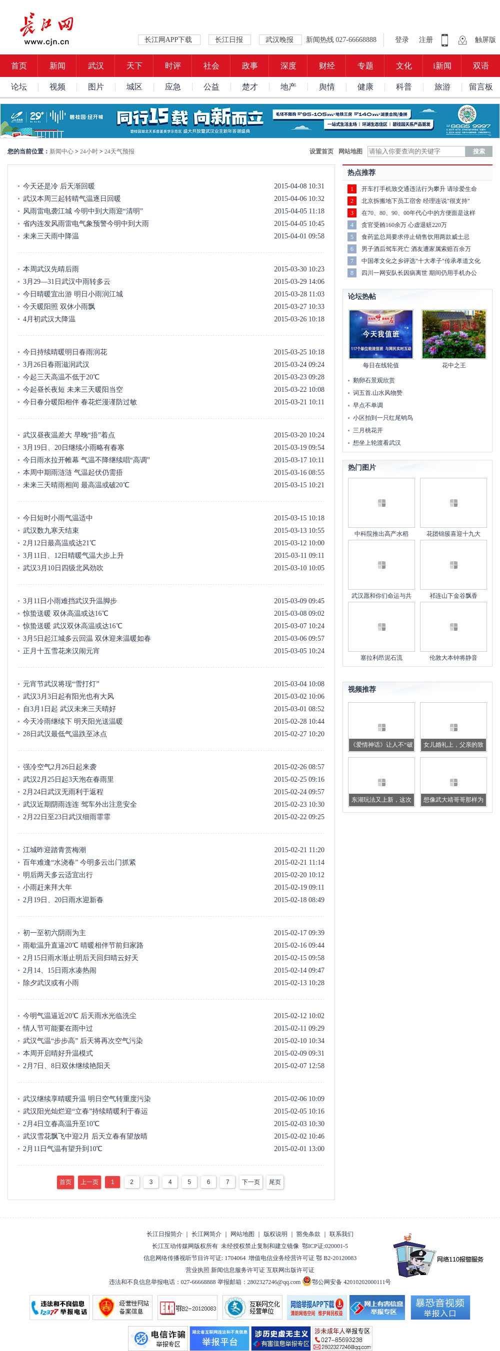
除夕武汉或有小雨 (51, 983)
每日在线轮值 (381, 365)
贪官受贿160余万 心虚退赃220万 (404, 224)
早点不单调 (368, 405)
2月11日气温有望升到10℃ (62, 1149)
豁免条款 (308, 1234)
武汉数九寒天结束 (51, 530)
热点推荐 (362, 172)
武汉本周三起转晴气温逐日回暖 (72, 198)
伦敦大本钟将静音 (454, 657)
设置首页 (322, 151)
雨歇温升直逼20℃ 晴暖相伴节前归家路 (83, 945)
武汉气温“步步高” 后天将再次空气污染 (83, 1041)
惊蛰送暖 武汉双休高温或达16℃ (72, 626)
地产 (288, 86)
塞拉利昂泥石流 (381, 657)
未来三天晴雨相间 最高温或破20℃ (76, 485)
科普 (404, 86)
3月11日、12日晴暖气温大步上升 (73, 555)
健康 (366, 86)
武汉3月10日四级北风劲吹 (63, 568)
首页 (19, 65)
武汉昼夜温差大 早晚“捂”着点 (69, 435)
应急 (173, 86)
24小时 (89, 151)
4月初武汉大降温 (49, 319)
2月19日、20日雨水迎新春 (63, 900)
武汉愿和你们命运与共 (382, 595)
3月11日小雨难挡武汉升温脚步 (70, 601)
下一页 (251, 1182)
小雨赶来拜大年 (47, 887)
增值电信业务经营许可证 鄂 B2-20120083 (302, 1258)
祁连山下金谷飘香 (454, 595)
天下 (134, 65)
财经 (327, 65)
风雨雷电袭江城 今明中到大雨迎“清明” (83, 211)
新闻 (58, 65)
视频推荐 (362, 689)
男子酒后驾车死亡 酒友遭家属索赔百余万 (416, 248)
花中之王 (454, 365)
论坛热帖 (362, 296)
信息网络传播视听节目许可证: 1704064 (195, 1258)
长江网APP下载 (169, 39)
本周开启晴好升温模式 (58, 1053)
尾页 (275, 1182)
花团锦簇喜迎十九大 (453, 533)
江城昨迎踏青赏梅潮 (54, 850)
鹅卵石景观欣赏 (374, 380)
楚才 (250, 86)
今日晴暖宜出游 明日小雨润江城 (73, 294)
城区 (134, 86)
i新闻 (442, 65)
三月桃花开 (368, 430)
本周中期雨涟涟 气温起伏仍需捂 (73, 472)
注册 (426, 39)
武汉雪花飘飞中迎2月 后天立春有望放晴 (85, 1136)
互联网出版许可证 (290, 1270)
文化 (404, 65)
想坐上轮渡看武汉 (377, 442)
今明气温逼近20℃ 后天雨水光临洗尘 (79, 1016)
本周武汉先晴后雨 (51, 269)
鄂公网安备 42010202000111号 (346, 1282)
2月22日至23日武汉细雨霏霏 (66, 817)
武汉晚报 (281, 39)
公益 (212, 86)
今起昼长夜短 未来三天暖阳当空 (73, 389)
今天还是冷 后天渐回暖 (59, 186)
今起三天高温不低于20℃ (61, 377)
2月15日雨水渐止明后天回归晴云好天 (80, 958)
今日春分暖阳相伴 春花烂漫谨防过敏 (80, 402)
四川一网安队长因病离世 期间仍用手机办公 (419, 272)
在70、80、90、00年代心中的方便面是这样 (419, 212)
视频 (58, 86)
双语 (481, 65)
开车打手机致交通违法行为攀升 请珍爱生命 (419, 188)
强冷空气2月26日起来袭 (59, 767)
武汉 (96, 65)
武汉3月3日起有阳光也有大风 (68, 696)
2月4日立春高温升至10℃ (61, 1124)
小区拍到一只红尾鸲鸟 (383, 417)
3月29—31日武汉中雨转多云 (66, 281)
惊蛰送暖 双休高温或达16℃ (65, 613)
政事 (250, 65)
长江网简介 (207, 1234)
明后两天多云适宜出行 (58, 875)
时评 (173, 65)
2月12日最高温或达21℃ (59, 543)
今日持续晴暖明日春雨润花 (65, 352)
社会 (212, 65)
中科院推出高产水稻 (381, 533)
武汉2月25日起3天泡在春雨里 (68, 779)
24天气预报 (119, 151)
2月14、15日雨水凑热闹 (59, 970)
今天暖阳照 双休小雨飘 (59, 306)
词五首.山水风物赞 (377, 392)
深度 (288, 65)
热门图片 (362, 467)
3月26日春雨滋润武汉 (56, 364)
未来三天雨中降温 (51, 236)
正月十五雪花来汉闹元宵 (61, 651)
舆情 (327, 86)
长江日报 (230, 39)
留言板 (481, 86)
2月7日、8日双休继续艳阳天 (66, 1066)
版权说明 (276, 1234)
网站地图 (350, 151)
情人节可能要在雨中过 (58, 1028)
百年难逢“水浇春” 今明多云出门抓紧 (79, 862)
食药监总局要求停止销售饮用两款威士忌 (416, 236)
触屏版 (485, 39)
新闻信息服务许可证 (238, 1270)
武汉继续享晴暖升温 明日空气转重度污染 (87, 1099)
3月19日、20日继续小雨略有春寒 (73, 447)
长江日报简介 (164, 1234)
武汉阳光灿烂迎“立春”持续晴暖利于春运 (85, 1111)
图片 (96, 86)
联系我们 (342, 1234)
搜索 (479, 151)
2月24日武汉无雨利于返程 (63, 792)
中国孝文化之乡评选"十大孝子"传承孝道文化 (421, 260)
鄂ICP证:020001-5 (325, 1246)
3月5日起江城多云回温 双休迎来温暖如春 (87, 638)
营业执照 (198, 1270)
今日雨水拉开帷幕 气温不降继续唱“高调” (86, 460)
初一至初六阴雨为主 (54, 933)
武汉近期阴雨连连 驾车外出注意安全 (80, 804)
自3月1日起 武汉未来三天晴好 (69, 709)
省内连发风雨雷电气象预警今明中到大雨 (86, 223)
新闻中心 (62, 151)
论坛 (19, 86)
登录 (403, 39)
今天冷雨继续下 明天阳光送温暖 (73, 721)
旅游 (442, 86)
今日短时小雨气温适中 (58, 518)
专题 (366, 65)
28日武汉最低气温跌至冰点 (65, 734)
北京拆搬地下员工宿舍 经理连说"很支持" (416, 200)
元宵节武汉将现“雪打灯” (61, 684)
